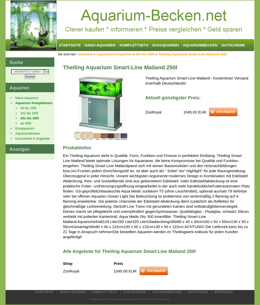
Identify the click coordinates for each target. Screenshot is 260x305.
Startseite (70, 45)
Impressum (223, 292)
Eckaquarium (25, 128)
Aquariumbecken (200, 45)
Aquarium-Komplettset (114, 54)
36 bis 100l (28, 108)
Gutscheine (233, 45)
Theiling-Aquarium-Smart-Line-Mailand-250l (192, 54)
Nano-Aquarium (26, 98)
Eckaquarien (165, 45)
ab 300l (25, 123)
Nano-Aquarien (100, 45)
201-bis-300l (145, 54)
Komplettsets (134, 45)
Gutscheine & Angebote (32, 138)
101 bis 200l (29, 113)
